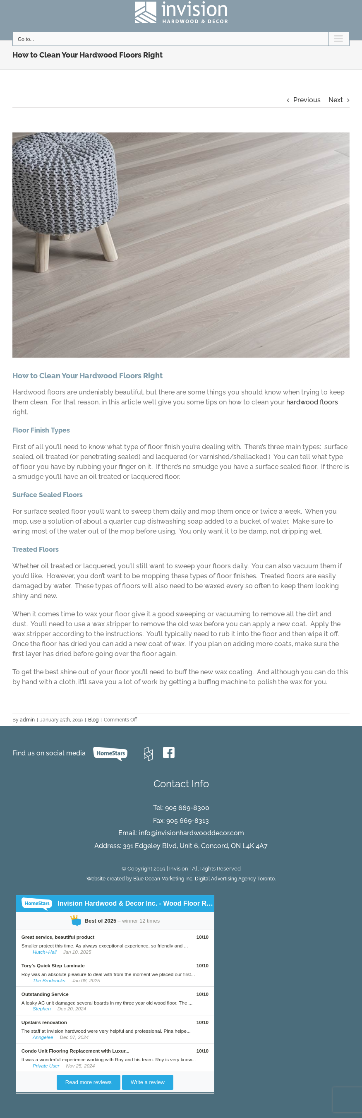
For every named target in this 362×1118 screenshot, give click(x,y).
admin (27, 720)
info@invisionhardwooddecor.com (191, 833)
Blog (93, 720)
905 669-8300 (187, 808)
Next (335, 100)
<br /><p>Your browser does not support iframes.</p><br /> (181, 995)
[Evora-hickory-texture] (181, 245)
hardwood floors (312, 402)
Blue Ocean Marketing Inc (162, 879)
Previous (307, 100)
